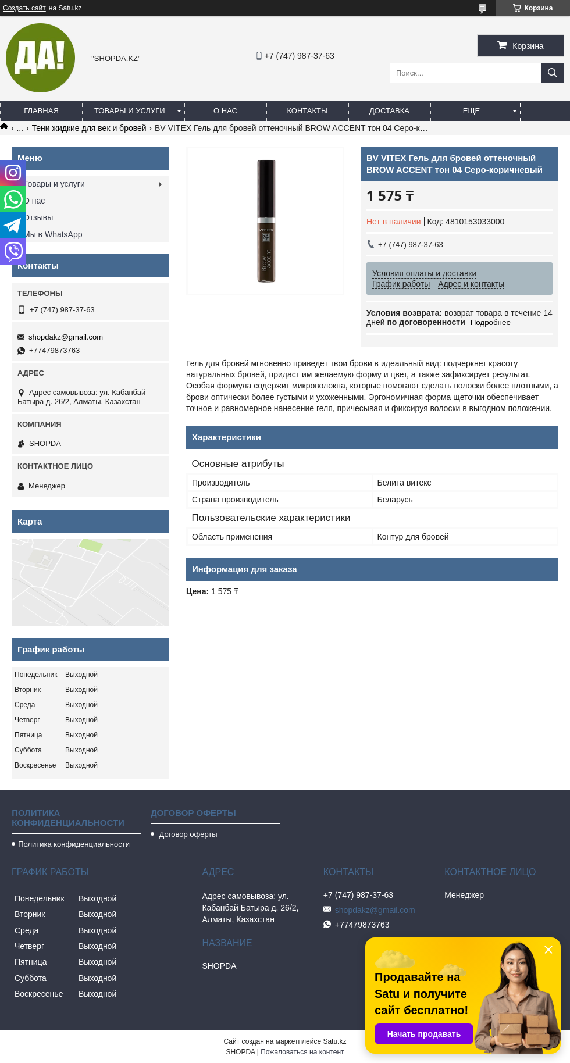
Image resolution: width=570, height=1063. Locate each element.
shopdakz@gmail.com (65, 337)
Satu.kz (334, 1041)
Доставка (389, 110)
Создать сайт (24, 8)
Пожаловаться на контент (302, 1052)
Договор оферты (187, 834)
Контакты (307, 110)
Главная (41, 110)
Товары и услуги (129, 110)
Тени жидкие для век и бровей (89, 128)
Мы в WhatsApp (53, 234)
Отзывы (38, 217)
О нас (225, 110)
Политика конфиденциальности (74, 844)
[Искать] (552, 73)
